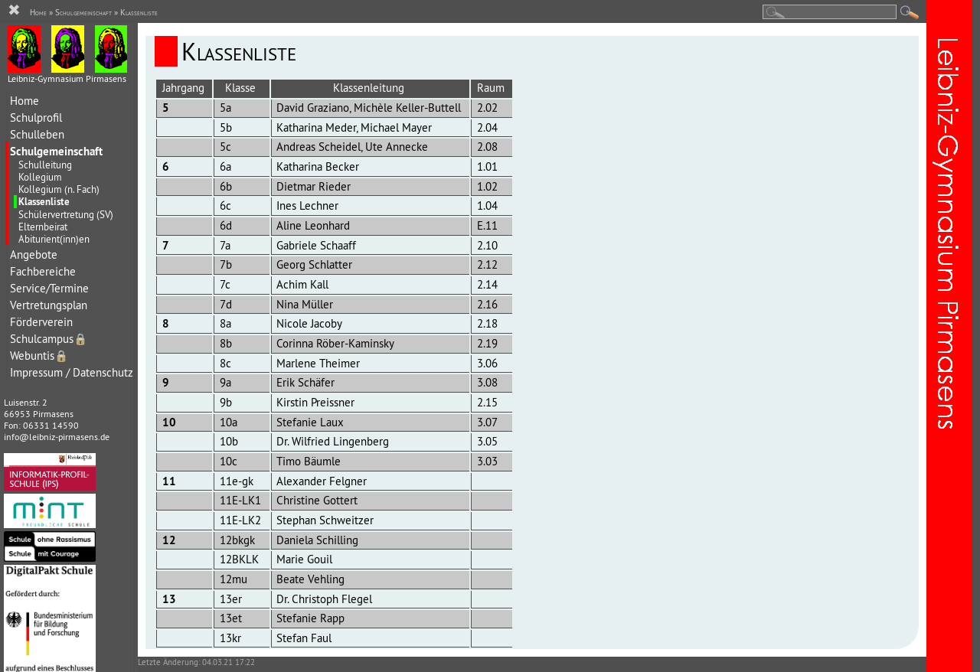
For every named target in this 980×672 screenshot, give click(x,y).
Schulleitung (45, 164)
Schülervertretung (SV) (65, 214)
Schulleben (37, 134)
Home (24, 100)
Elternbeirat (42, 226)
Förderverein (41, 322)
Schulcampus (48, 338)
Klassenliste (44, 201)
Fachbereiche (43, 271)
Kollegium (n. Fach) (59, 189)
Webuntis (39, 355)
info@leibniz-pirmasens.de (56, 436)
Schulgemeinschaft (56, 151)
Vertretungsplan (48, 305)
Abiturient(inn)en (54, 239)
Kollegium (40, 177)
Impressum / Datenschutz (71, 372)
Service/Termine (49, 288)
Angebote (33, 254)
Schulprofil (36, 117)
